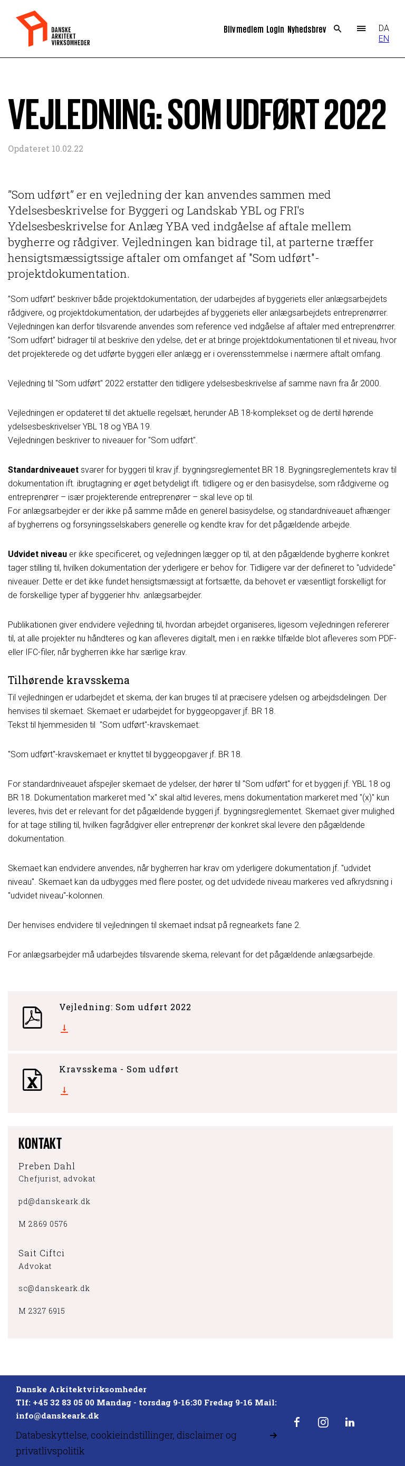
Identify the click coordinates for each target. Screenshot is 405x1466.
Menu (361, 29)
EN (384, 39)
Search (338, 29)
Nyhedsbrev (306, 29)
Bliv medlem (244, 29)
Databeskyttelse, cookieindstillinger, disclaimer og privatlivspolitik (126, 1443)
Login (275, 29)
